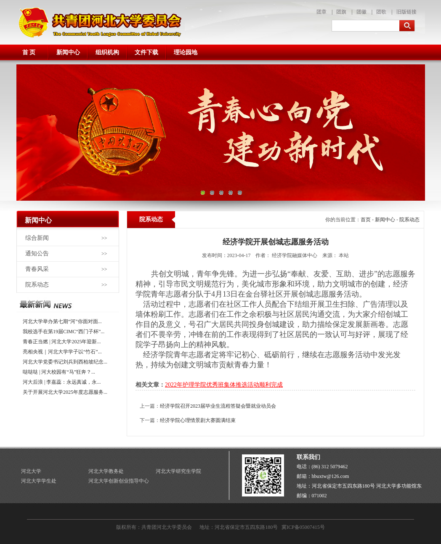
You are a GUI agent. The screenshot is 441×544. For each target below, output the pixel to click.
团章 (321, 12)
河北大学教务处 (106, 471)
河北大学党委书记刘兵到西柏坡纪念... (65, 362)
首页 (366, 220)
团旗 (341, 12)
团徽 (361, 12)
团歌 (381, 12)
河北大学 (31, 471)
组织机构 (107, 52)
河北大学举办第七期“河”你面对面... (62, 321)
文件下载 (146, 52)
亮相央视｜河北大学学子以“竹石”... (62, 352)
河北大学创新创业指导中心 (118, 481)
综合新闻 (37, 238)
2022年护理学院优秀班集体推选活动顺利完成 (224, 385)
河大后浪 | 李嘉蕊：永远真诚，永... (62, 382)
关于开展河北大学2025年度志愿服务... (65, 392)
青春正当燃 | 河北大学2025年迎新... (62, 342)
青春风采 (37, 269)
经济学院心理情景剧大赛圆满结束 (198, 420)
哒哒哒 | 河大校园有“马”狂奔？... (59, 372)
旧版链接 (406, 12)
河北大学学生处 (38, 481)
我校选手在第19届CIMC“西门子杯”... (63, 331)
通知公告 (37, 253)
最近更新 (67, 304)
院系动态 (37, 284)
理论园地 (185, 52)
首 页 (29, 52)
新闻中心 (68, 52)
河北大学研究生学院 (178, 471)
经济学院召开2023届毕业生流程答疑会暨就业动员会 (218, 406)
